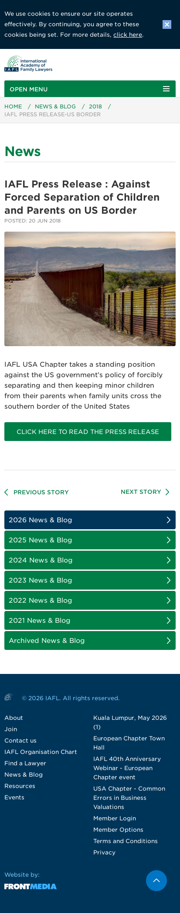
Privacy (104, 852)
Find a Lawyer (25, 763)
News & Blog (55, 106)
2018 (95, 106)
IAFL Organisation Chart (40, 752)
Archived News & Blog (47, 641)
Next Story (141, 492)
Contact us (20, 740)
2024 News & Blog (41, 560)
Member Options (118, 829)
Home (13, 106)
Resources (19, 786)
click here (127, 34)
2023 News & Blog (40, 580)
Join (10, 729)
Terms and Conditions (125, 841)
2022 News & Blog (40, 600)
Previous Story (41, 492)
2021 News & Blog (40, 621)
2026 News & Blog (40, 520)
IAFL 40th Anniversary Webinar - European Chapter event (127, 768)
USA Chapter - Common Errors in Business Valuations (129, 797)
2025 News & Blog (40, 540)
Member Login (114, 818)
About (13, 718)
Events (14, 797)
